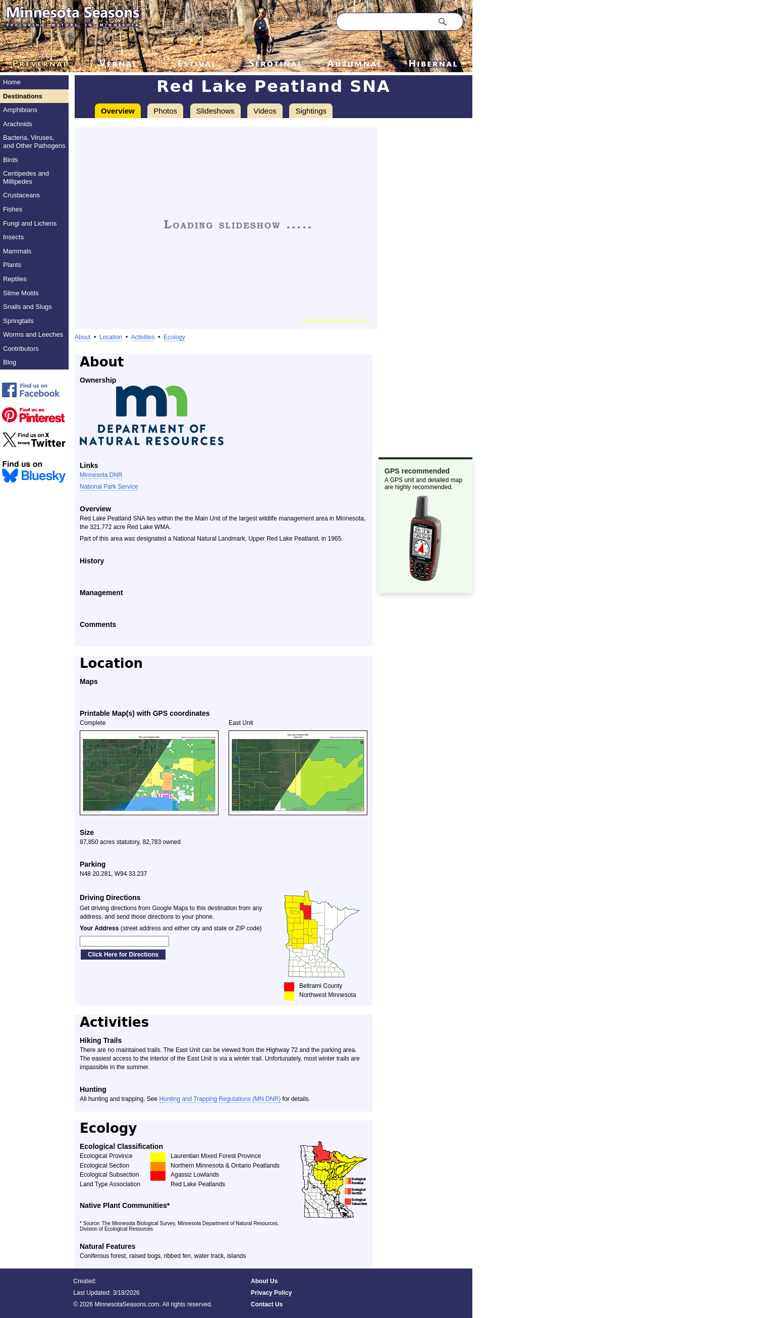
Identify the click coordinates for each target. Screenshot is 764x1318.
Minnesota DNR (101, 475)
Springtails (18, 321)
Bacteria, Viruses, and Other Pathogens (34, 141)
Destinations (22, 96)
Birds (10, 160)
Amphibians (20, 110)
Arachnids (17, 124)
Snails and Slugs (27, 306)
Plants (12, 265)
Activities (142, 337)
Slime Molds (21, 293)
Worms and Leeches (33, 334)
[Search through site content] (384, 21)
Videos (265, 111)
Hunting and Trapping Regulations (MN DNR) (220, 1098)
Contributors (21, 348)
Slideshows (215, 111)
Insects (13, 237)
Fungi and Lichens (30, 223)
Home (12, 82)
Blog (9, 362)
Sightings (310, 111)
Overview (118, 111)
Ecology (174, 337)
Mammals (17, 251)
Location (110, 337)
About (82, 337)
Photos (165, 111)
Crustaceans (21, 195)
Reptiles (15, 279)
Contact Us (267, 1304)
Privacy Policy (271, 1292)
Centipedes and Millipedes (26, 177)
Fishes (12, 209)
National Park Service (109, 486)
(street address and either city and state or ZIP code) (171, 928)
